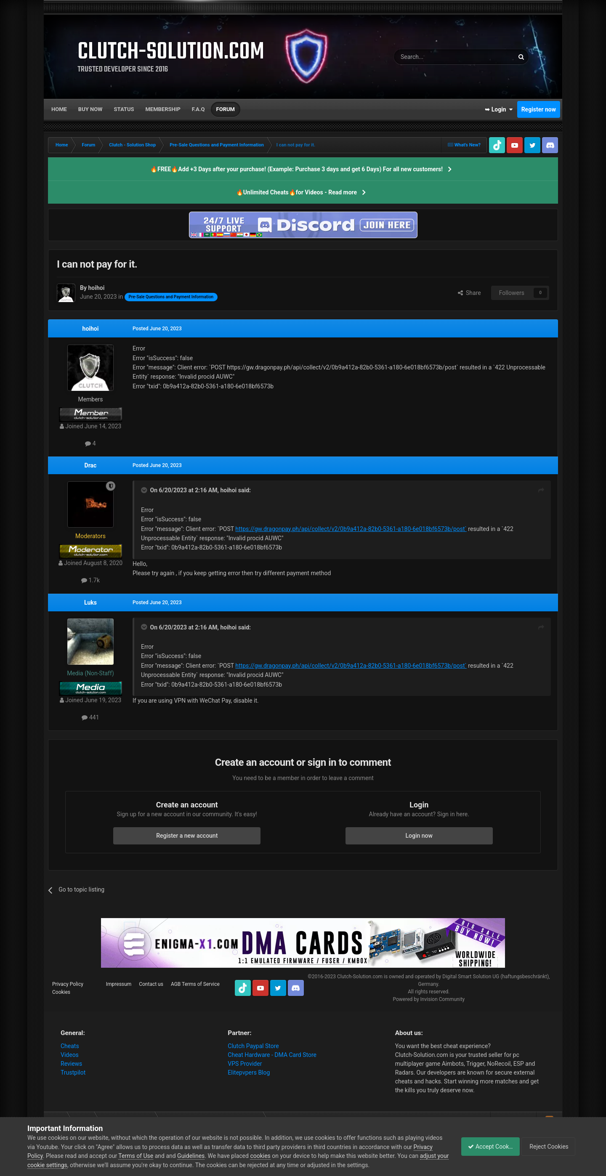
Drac (91, 465)
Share (469, 292)
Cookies (61, 992)
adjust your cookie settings (62, 1165)
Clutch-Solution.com (360, 977)
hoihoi (90, 328)
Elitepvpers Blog (249, 1072)
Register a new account (187, 835)
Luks (90, 602)
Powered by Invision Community (429, 999)
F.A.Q (198, 109)
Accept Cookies (486, 1146)
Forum (225, 109)
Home (59, 109)
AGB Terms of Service (195, 984)
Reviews (71, 1063)
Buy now (90, 109)
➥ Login (499, 109)
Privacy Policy (67, 984)
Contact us (151, 984)
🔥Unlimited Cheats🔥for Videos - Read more (296, 192)
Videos (70, 1054)
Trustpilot (73, 1072)
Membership (162, 109)
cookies (281, 1155)
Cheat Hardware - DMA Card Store (272, 1054)
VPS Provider (245, 1063)
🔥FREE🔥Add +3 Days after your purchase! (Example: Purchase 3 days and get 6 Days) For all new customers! (296, 169)
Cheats (70, 1046)
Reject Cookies (549, 1146)
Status (124, 109)
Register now (538, 109)
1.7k (90, 580)
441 (90, 717)
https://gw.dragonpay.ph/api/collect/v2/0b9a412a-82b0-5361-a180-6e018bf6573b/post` (351, 529)
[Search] (434, 56)
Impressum (118, 984)
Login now (419, 835)
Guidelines (211, 1155)
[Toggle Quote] (145, 490)
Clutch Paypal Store (253, 1046)
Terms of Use (156, 1155)
